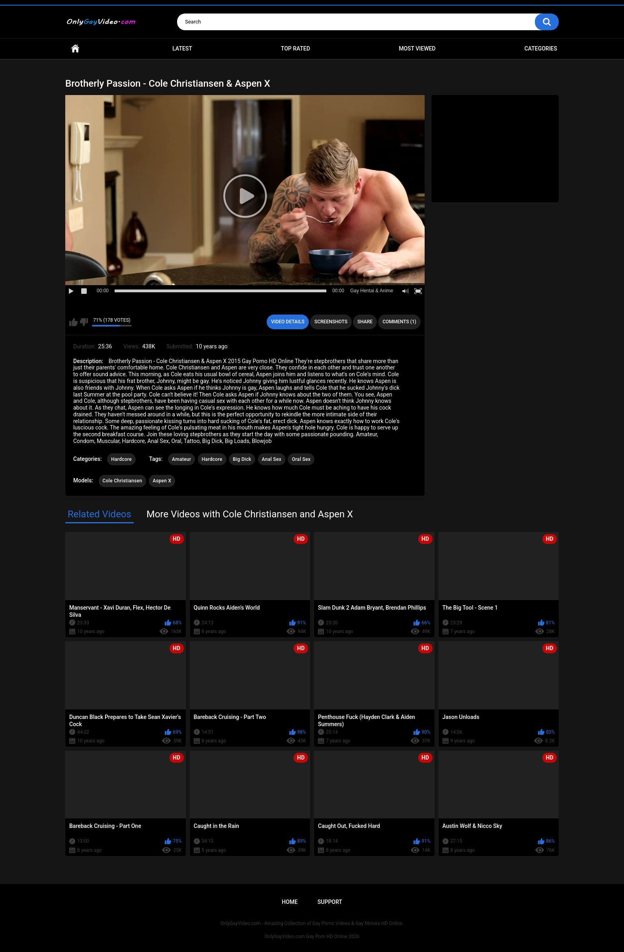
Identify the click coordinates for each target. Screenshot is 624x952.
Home (75, 49)
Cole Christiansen (122, 481)
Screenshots (330, 321)
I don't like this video (84, 322)
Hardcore (121, 459)
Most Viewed (417, 48)
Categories (541, 48)
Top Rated (295, 48)
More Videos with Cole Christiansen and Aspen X (249, 514)
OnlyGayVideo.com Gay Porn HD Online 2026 (312, 936)
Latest (182, 48)
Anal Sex (271, 459)
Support (330, 902)
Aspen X (162, 481)
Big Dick (242, 459)
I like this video (73, 322)
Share (364, 321)
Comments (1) (399, 321)
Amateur (181, 459)
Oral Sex (301, 459)
